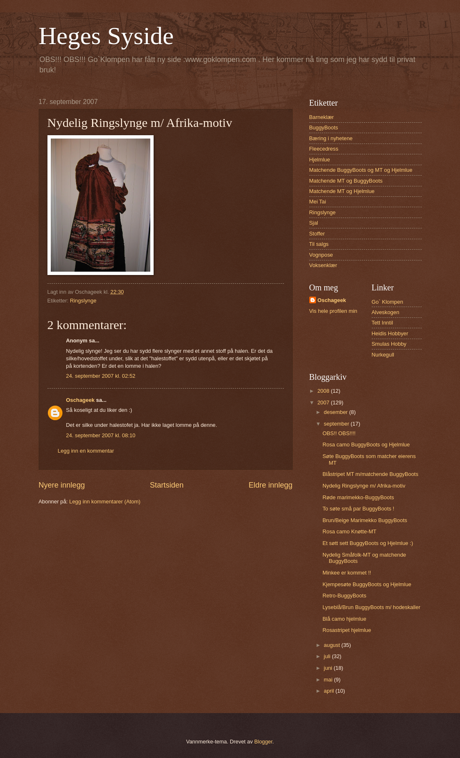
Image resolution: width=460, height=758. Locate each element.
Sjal (313, 223)
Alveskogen (386, 312)
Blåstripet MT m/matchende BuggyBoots (370, 474)
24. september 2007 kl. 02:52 (101, 376)
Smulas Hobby (389, 344)
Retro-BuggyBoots (344, 595)
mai (329, 679)
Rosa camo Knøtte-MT (350, 531)
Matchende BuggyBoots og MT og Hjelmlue (361, 170)
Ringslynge (83, 300)
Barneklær (321, 117)
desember (336, 412)
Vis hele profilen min (333, 311)
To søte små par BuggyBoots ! (358, 508)
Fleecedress (323, 149)
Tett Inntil (382, 323)
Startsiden (167, 485)
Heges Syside (106, 36)
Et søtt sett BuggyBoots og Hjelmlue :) (368, 543)
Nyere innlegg (62, 485)
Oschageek (80, 400)
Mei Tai (317, 201)
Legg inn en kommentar (86, 451)
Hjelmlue (319, 159)
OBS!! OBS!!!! (339, 433)
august (332, 645)
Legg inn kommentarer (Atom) (104, 501)
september (337, 424)
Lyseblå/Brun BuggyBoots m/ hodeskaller (371, 607)
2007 (324, 402)
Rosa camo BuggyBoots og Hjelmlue (366, 444)
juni (329, 668)
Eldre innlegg (270, 485)
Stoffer (317, 233)
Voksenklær (323, 265)
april (330, 691)
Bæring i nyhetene (331, 138)
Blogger (263, 741)
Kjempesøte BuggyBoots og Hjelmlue (367, 584)
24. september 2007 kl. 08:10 (101, 435)
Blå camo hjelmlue (344, 619)
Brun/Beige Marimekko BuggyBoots (365, 520)
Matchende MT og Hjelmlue (342, 191)
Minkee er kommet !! (347, 573)
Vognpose (321, 255)
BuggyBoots (323, 127)
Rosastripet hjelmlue (347, 630)
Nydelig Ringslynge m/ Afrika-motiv (364, 486)
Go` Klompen (387, 302)
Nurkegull (383, 355)
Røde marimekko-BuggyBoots (358, 497)
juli (328, 656)
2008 (324, 391)
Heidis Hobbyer (390, 333)
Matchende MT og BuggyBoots (346, 181)
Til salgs (319, 244)
